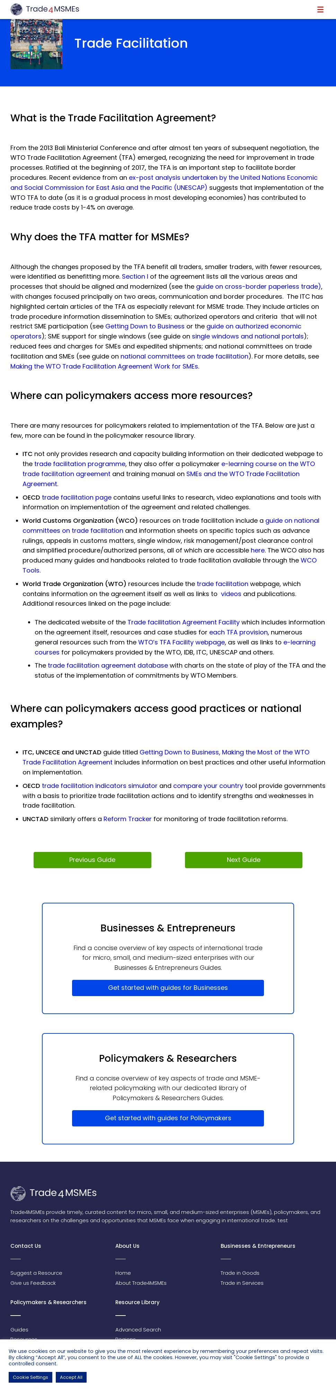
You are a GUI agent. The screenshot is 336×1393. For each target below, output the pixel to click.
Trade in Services (242, 1283)
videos (231, 593)
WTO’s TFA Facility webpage (181, 642)
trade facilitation (222, 583)
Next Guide (243, 859)
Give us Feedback (33, 1283)
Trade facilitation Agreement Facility (183, 622)
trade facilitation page (77, 497)
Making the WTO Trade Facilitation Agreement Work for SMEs (104, 366)
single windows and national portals (248, 336)
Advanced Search (138, 1329)
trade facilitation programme (79, 463)
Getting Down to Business (145, 326)
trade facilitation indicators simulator (100, 785)
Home (123, 1272)
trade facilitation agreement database (108, 665)
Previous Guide (92, 859)
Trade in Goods (240, 1272)
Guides (19, 1329)
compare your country (208, 785)
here (258, 550)
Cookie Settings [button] (30, 1377)
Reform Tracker (128, 819)
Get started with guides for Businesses (168, 987)
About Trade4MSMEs (141, 1283)
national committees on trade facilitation (184, 356)
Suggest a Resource (36, 1272)
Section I (135, 276)
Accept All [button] (71, 1377)
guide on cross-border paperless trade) (258, 286)
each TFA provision (238, 632)
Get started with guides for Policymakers (168, 1118)
